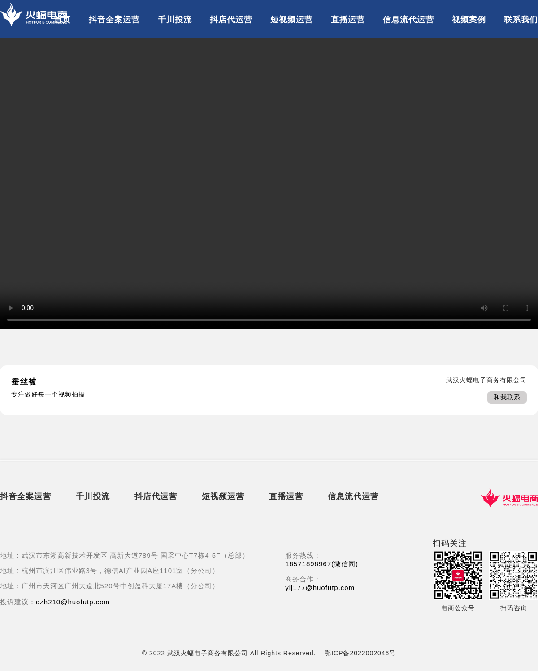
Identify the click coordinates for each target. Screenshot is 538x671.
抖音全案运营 (114, 19)
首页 (62, 19)
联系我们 (521, 19)
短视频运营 (291, 19)
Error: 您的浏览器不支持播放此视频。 (269, 183)
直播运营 (348, 19)
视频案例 (469, 19)
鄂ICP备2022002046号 (360, 653)
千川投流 (175, 19)
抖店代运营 (231, 19)
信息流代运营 (408, 19)
